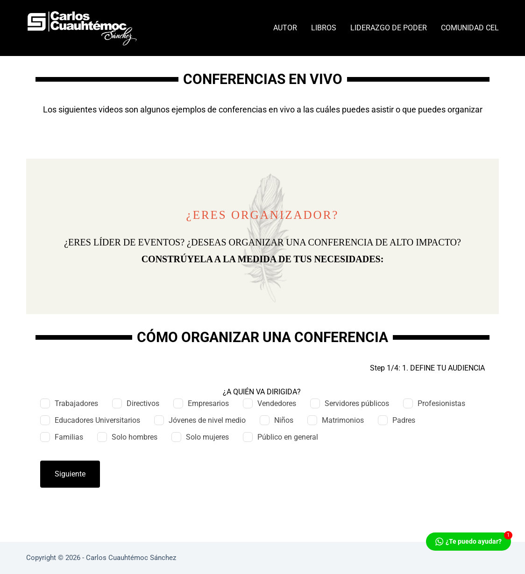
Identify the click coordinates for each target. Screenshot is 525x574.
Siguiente (70, 473)
